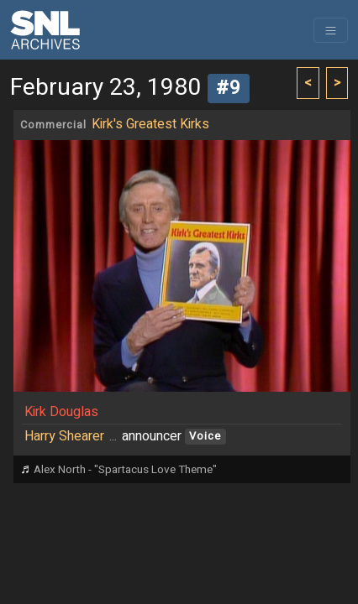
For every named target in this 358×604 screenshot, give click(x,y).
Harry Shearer (64, 436)
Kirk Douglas (61, 412)
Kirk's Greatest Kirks (150, 124)
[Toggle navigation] (330, 30)
